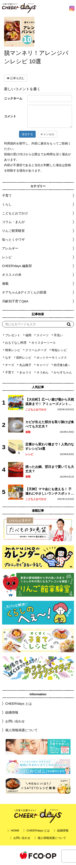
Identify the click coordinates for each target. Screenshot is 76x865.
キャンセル (47, 134)
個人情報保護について (21, 730)
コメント (10, 116)
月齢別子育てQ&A (15, 301)
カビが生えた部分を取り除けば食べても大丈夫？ (49, 424)
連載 (5, 283)
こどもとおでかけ (35, 409)
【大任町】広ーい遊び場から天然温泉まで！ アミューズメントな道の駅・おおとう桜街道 (49, 402)
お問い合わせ (15, 721)
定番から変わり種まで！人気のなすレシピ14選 (49, 446)
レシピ (29, 454)
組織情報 (11, 712)
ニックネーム (13, 98)
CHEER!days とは (18, 703)
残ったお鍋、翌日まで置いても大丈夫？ (49, 469)
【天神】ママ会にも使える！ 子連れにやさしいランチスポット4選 (49, 491)
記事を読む (16, 78)
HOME (15, 830)
